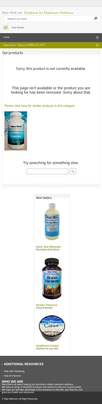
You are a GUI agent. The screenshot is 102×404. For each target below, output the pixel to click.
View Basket (18, 27)
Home (6, 37)
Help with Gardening (14, 371)
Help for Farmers (12, 375)
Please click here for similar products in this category (39, 105)
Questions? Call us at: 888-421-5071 (24, 44)
